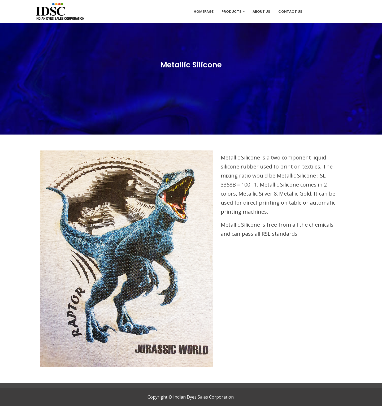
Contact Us (290, 11)
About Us (261, 11)
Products (233, 11)
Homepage (204, 11)
